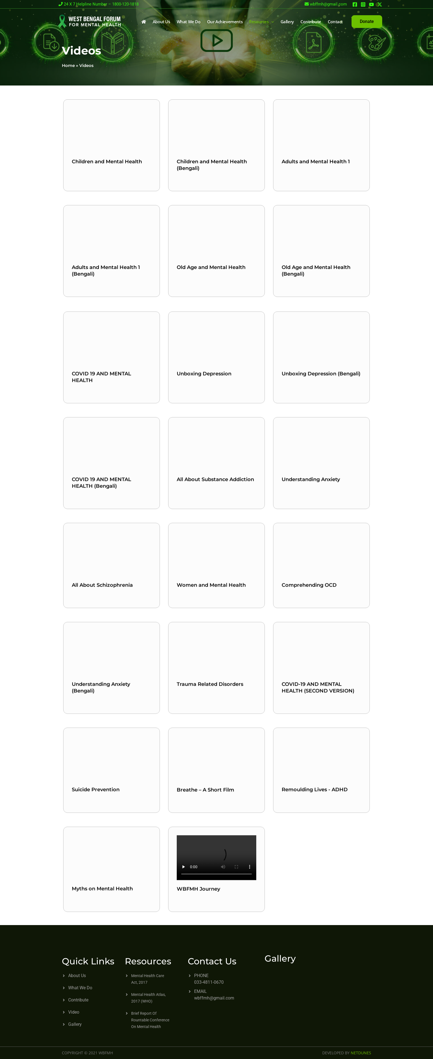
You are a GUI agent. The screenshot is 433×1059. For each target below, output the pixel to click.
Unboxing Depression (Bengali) (321, 477)
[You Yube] (371, 4)
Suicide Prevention (96, 887)
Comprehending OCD (309, 682)
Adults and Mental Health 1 (316, 162)
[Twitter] (379, 4)
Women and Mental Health (211, 682)
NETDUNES (361, 1052)
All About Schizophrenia (102, 682)
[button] (367, 21)
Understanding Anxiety (311, 583)
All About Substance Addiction (215, 583)
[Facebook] (354, 4)
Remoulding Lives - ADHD (315, 887)
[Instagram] (363, 4)
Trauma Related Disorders (210, 787)
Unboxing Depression (204, 477)
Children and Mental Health (107, 162)
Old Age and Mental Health (211, 267)
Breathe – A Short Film (205, 887)
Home (68, 65)
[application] (271, 22)
